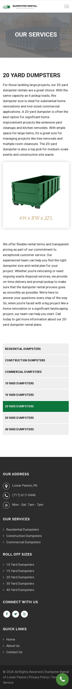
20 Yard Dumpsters (19, 406)
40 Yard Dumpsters (19, 429)
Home (10, 639)
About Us (13, 645)
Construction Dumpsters (25, 360)
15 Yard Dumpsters (19, 394)
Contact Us (14, 652)
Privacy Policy (39, 677)
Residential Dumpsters (23, 348)
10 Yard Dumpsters (19, 383)
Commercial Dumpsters (23, 371)
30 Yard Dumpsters (19, 417)
